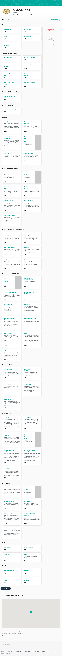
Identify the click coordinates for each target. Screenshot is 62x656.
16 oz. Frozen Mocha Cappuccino (9, 82)
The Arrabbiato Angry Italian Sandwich (29, 383)
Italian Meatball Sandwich (10, 291)
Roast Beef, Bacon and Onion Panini (9, 434)
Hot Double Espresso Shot (9, 73)
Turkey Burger (7, 350)
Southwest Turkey (8, 233)
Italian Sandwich (8, 368)
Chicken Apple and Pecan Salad (26, 138)
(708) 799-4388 (16, 15)
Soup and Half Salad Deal (10, 109)
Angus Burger (27, 303)
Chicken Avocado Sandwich (8, 186)
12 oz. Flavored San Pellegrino (8, 44)
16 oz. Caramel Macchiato (7, 64)
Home (2, 648)
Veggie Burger (27, 332)
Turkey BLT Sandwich (9, 382)
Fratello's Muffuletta (9, 398)
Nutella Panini (7, 467)
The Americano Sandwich (27, 369)
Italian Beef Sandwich (6, 279)
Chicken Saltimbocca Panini (9, 450)
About (8, 18)
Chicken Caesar (27, 259)
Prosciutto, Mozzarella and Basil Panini (29, 450)
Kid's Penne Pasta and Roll (9, 570)
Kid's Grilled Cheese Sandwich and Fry (8, 579)
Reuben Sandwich (8, 332)
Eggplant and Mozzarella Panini (26, 435)
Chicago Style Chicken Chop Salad (29, 121)
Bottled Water (7, 35)
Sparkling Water (27, 28)
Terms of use (18, 650)
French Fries (7, 546)
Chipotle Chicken (28, 233)
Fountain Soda (7, 28)
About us (3, 650)
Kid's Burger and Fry (28, 569)
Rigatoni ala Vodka (26, 487)
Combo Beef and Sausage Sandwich (28, 278)
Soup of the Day (27, 553)
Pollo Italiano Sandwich (26, 173)
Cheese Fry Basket (28, 546)
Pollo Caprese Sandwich (9, 172)
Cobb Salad (6, 152)
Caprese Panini (27, 417)
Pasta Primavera (8, 487)
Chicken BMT (27, 246)
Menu (3, 18)
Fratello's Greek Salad (29, 152)
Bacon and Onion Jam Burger (9, 318)
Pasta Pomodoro (28, 500)
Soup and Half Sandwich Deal (9, 96)
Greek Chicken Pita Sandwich (28, 200)
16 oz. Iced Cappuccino (29, 81)
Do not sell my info (51, 650)
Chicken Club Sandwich (9, 214)
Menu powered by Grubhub (36, 24)
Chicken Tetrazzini (8, 513)
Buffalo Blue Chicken (9, 259)
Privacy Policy (27, 650)
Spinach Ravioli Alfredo (9, 500)
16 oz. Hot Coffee (8, 56)
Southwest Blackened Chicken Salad (9, 136)
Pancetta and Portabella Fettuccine (29, 513)
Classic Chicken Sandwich (27, 186)
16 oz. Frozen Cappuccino (27, 73)
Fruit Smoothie (27, 35)
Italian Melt (6, 417)
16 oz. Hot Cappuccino (29, 56)
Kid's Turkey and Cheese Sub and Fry (29, 579)
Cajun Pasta (7, 528)
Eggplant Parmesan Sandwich (8, 304)
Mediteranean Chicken (9, 246)
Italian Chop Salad (8, 121)
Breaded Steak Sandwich (30, 317)
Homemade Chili (8, 553)
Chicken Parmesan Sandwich (8, 200)
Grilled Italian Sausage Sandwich (29, 292)
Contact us (10, 650)
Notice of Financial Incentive (38, 650)
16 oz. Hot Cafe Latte (29, 64)
